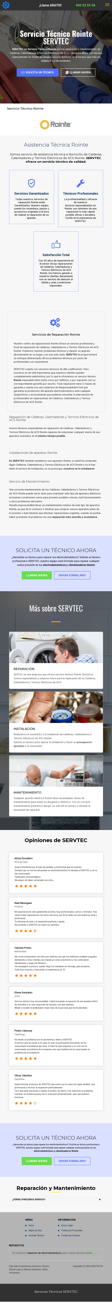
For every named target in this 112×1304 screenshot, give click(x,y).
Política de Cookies (70, 1237)
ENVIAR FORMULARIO (74, 576)
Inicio (31, 1227)
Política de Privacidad (71, 1232)
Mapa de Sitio (35, 1232)
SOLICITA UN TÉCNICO (35, 73)
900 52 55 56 (85, 5)
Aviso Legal (67, 1227)
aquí (95, 1255)
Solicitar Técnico (36, 1237)
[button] (56, 1202)
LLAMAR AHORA (81, 73)
